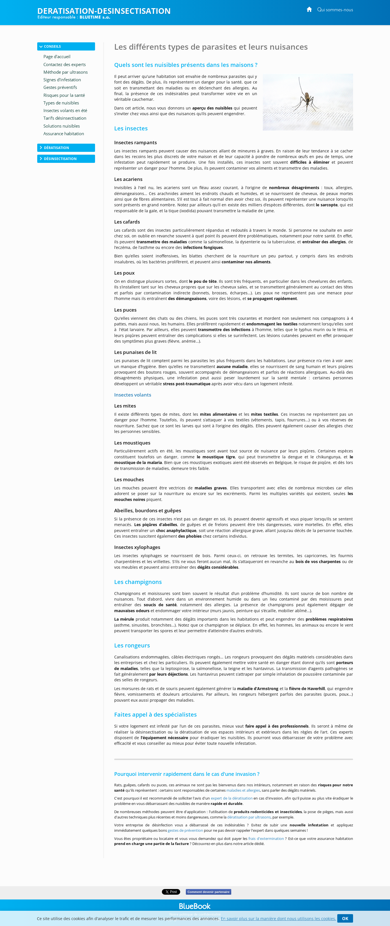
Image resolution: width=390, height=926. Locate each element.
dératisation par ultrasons (249, 817)
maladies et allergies (243, 790)
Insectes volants (132, 394)
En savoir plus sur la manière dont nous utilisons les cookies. (278, 918)
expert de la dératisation (231, 798)
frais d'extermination (266, 838)
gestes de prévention (185, 830)
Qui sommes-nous (335, 10)
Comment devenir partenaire (209, 892)
